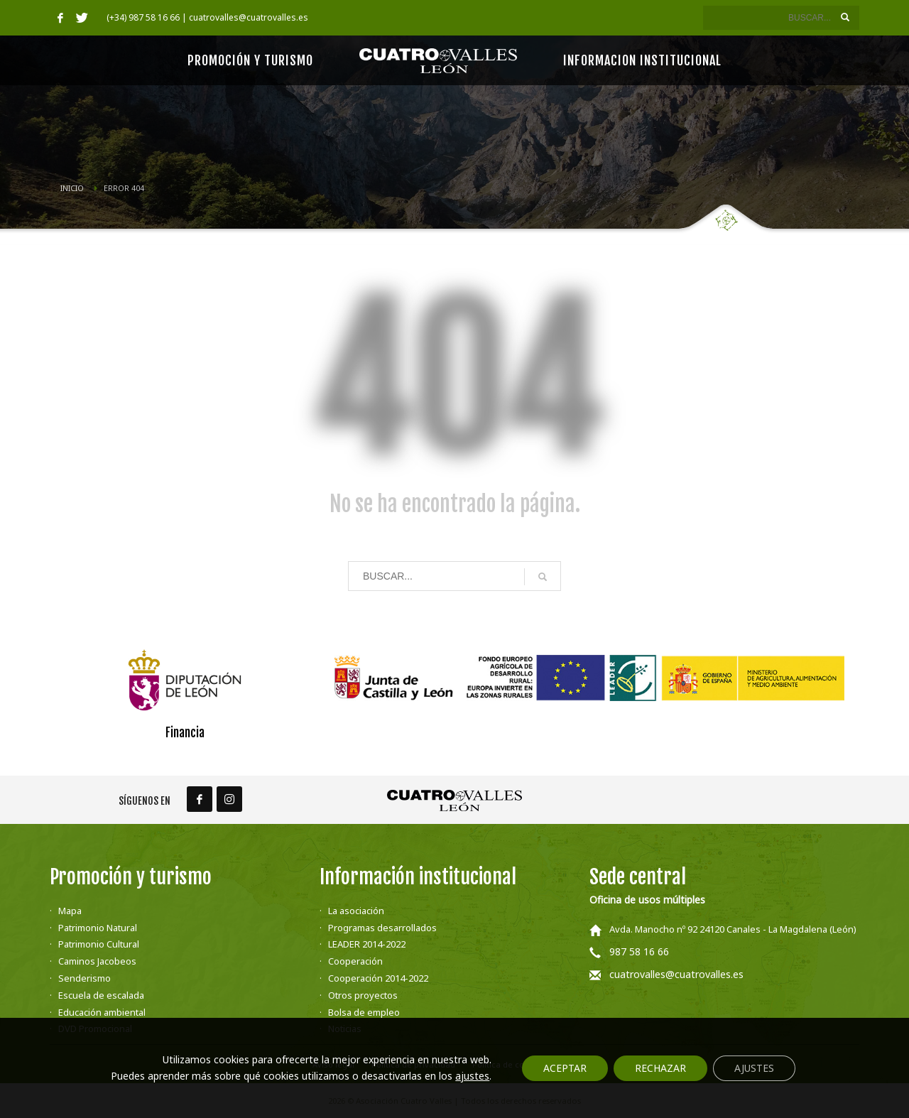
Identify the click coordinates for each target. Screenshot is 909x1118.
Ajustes (754, 1068)
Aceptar (565, 1068)
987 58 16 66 (639, 951)
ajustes (472, 1076)
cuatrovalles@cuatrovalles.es (676, 974)
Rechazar (660, 1068)
